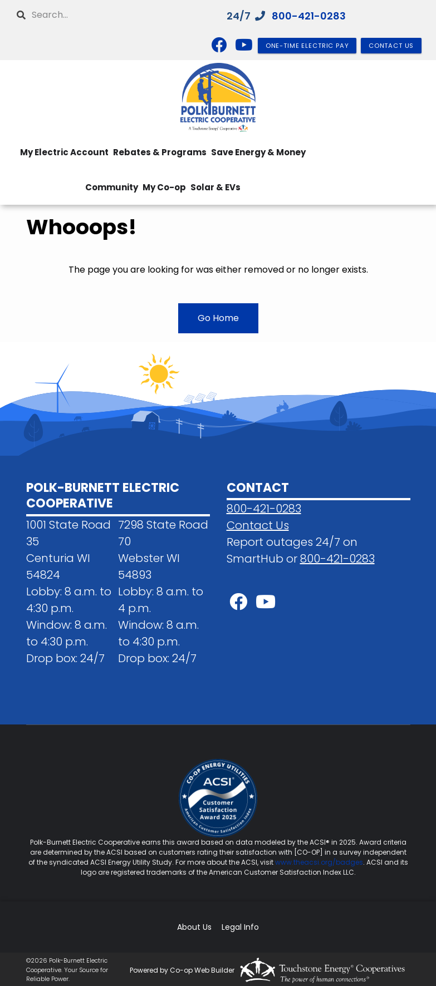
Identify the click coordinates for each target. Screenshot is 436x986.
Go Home (218, 318)
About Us (194, 927)
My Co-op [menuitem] (164, 187)
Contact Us (258, 525)
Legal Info (240, 927)
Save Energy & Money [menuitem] (258, 152)
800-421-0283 (309, 16)
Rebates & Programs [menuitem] (160, 152)
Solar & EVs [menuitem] (215, 187)
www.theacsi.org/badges (319, 862)
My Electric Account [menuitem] (64, 152)
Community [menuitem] (111, 187)
